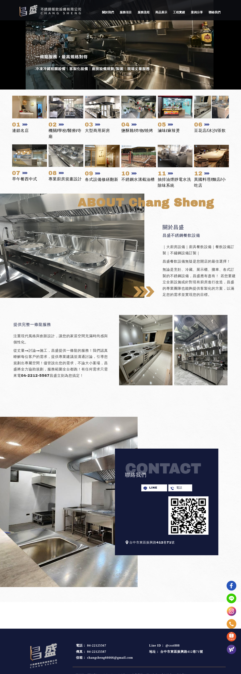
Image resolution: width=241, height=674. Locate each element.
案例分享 (197, 12)
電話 (203, 487)
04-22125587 (96, 651)
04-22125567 (96, 645)
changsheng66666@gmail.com (110, 657)
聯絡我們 (215, 12)
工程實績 (179, 12)
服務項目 (126, 12)
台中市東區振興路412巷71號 (181, 651)
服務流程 (144, 12)
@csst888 (172, 645)
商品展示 (161, 12)
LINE (177, 487)
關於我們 (108, 12)
